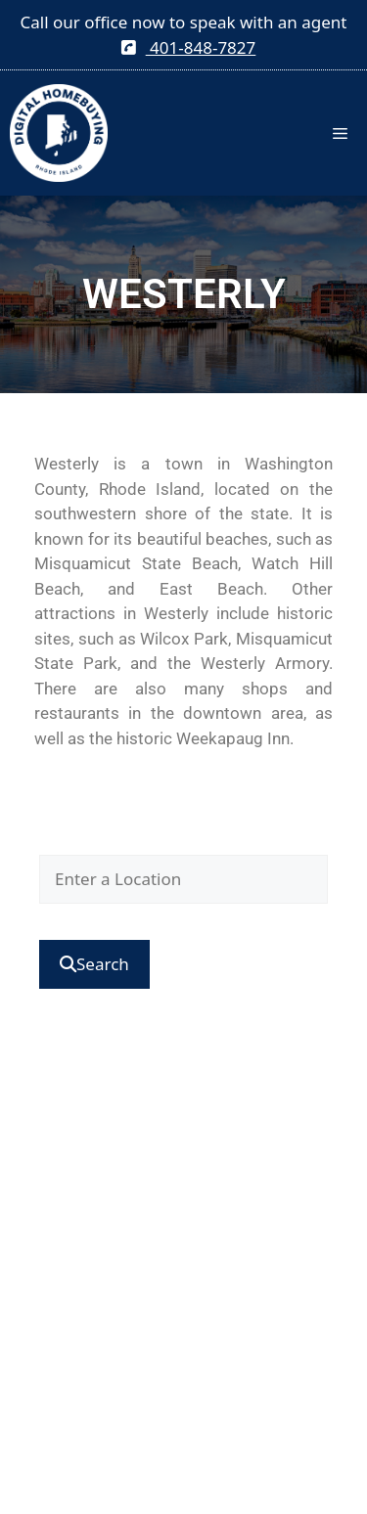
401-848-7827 (188, 47)
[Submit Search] (94, 964)
